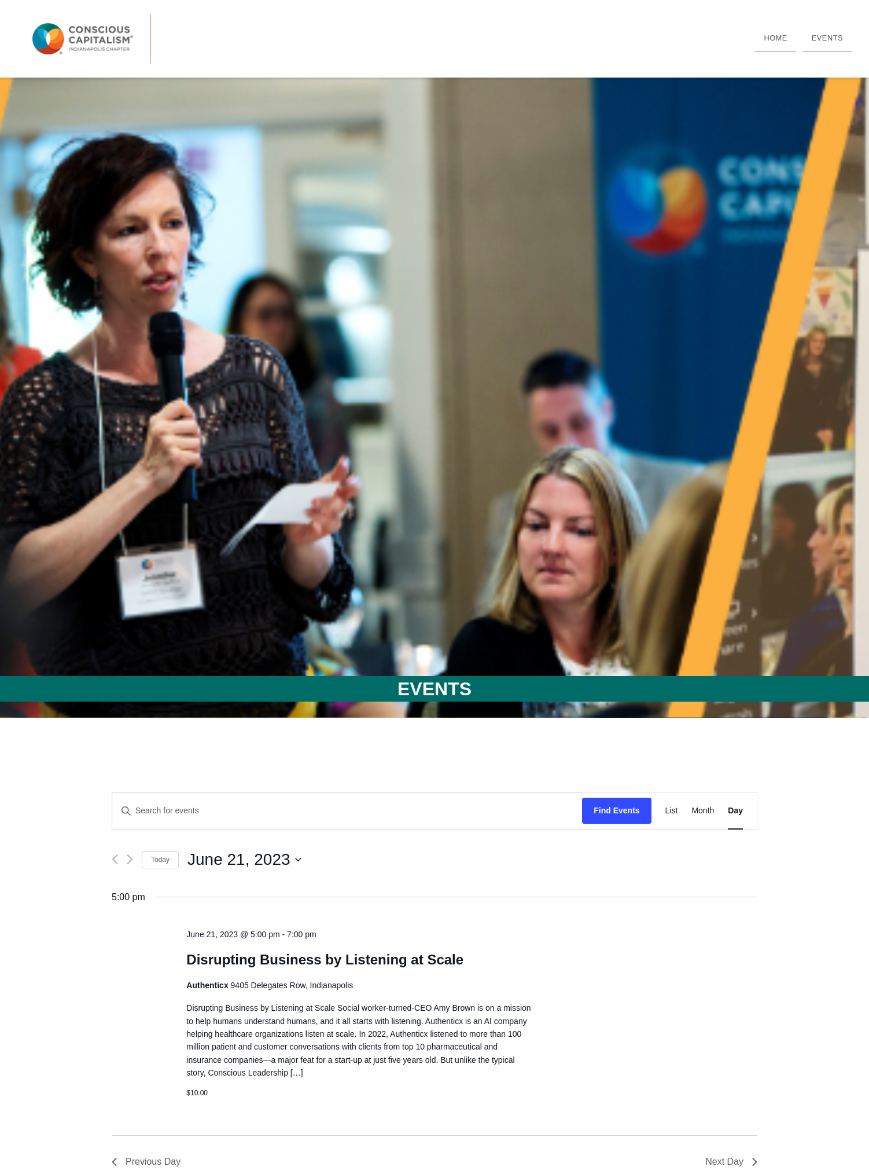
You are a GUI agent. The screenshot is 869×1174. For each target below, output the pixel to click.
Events (827, 38)
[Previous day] (115, 859)
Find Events (616, 810)
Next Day (731, 1161)
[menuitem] (775, 38)
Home (775, 38)
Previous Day (146, 1161)
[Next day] (130, 859)
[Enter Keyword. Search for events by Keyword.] (347, 811)
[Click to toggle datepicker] (244, 859)
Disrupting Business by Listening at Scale (324, 959)
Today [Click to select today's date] (160, 860)
